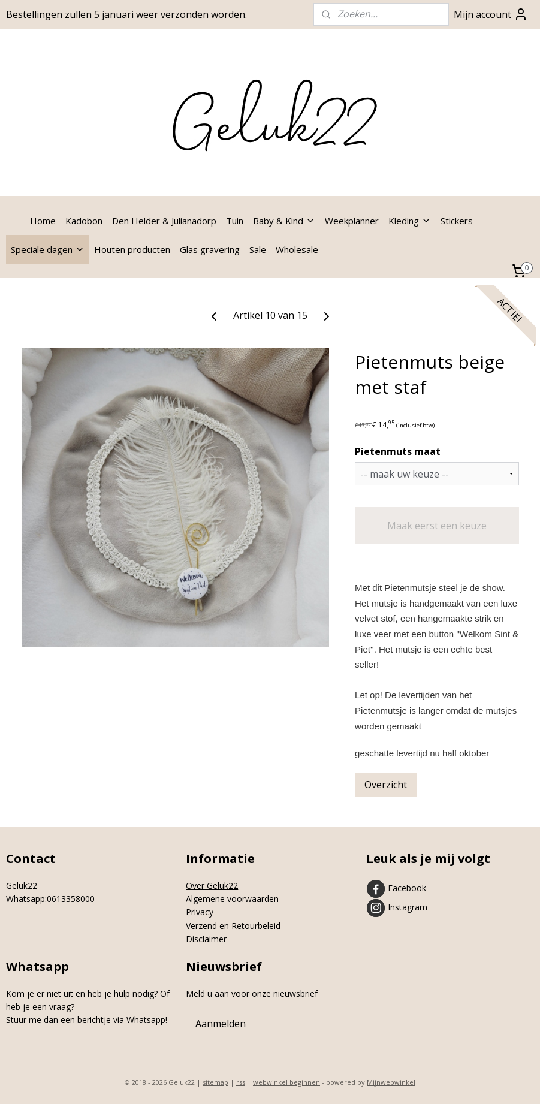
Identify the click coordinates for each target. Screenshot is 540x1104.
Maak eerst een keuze (437, 525)
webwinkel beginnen (286, 1082)
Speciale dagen (48, 249)
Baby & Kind (284, 221)
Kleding (409, 221)
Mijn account (491, 14)
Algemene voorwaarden (233, 898)
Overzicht (385, 784)
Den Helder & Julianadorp (164, 221)
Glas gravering (210, 249)
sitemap (215, 1082)
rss (240, 1082)
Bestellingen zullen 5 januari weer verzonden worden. (126, 14)
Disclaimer (206, 939)
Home (43, 221)
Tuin (234, 221)
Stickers (457, 221)
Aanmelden (220, 1023)
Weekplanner (352, 221)
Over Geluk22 (212, 885)
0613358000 (71, 898)
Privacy (199, 912)
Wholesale (297, 249)
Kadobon (83, 221)
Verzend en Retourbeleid (233, 925)
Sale (257, 249)
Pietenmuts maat (398, 451)
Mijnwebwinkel (391, 1082)
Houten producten (132, 249)
